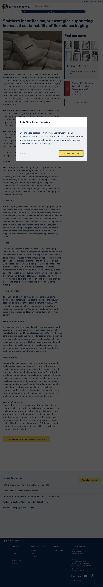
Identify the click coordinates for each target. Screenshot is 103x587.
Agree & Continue (71, 153)
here (45, 140)
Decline (23, 153)
